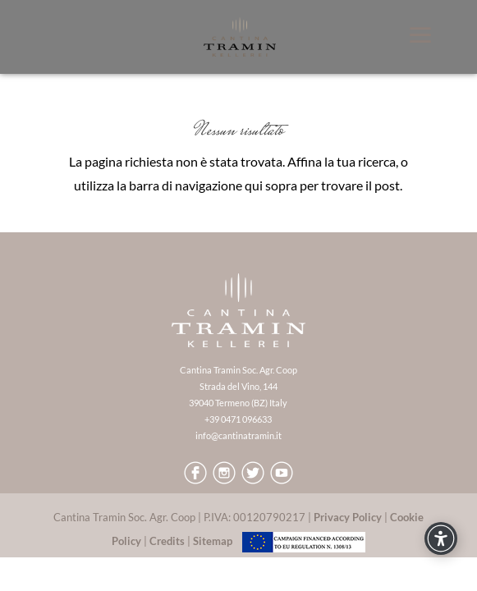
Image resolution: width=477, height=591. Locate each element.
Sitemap (212, 540)
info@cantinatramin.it (238, 435)
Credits (167, 540)
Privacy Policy (348, 517)
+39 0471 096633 (238, 419)
